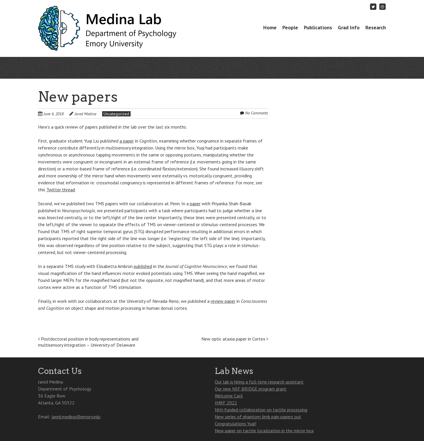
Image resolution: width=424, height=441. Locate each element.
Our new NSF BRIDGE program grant (250, 389)
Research (375, 27)
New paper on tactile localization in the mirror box (264, 430)
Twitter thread (60, 189)
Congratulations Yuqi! (235, 423)
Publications (318, 27)
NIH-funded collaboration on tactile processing (261, 410)
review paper (223, 301)
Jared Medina (85, 113)
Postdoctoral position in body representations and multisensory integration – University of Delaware (88, 342)
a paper (127, 141)
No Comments (256, 113)
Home (270, 27)
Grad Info (349, 27)
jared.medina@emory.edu (75, 417)
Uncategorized (116, 113)
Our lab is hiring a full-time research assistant (259, 382)
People (290, 27)
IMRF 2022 (226, 403)
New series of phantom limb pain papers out (258, 417)
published (143, 266)
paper (195, 203)
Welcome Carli (229, 396)
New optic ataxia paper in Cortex (234, 339)
